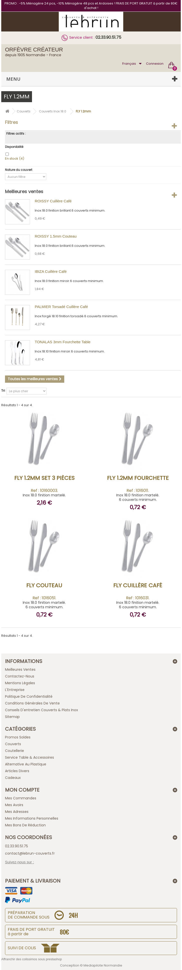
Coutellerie (14, 750)
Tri (3, 390)
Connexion (155, 63)
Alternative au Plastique (25, 764)
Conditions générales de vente (32, 703)
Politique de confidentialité (28, 696)
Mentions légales (20, 682)
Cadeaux (13, 777)
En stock (14, 158)
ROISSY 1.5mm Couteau (55, 236)
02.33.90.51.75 (108, 37)
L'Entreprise (14, 689)
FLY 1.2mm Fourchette (138, 478)
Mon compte (22, 789)
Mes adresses (16, 811)
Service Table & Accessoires (29, 757)
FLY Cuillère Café (137, 585)
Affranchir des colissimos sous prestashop (31, 959)
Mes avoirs (14, 804)
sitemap (12, 716)
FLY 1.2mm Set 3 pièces (44, 478)
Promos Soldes (17, 737)
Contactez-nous (19, 676)
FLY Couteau (44, 585)
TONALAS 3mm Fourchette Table (62, 342)
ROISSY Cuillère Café (53, 201)
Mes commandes (20, 798)
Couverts (13, 743)
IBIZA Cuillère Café (51, 271)
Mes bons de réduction (25, 825)
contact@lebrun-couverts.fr (30, 853)
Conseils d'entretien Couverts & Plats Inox (41, 709)
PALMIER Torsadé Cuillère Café (61, 307)
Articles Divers (17, 770)
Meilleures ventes (24, 191)
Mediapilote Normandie (103, 965)
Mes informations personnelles (31, 818)
